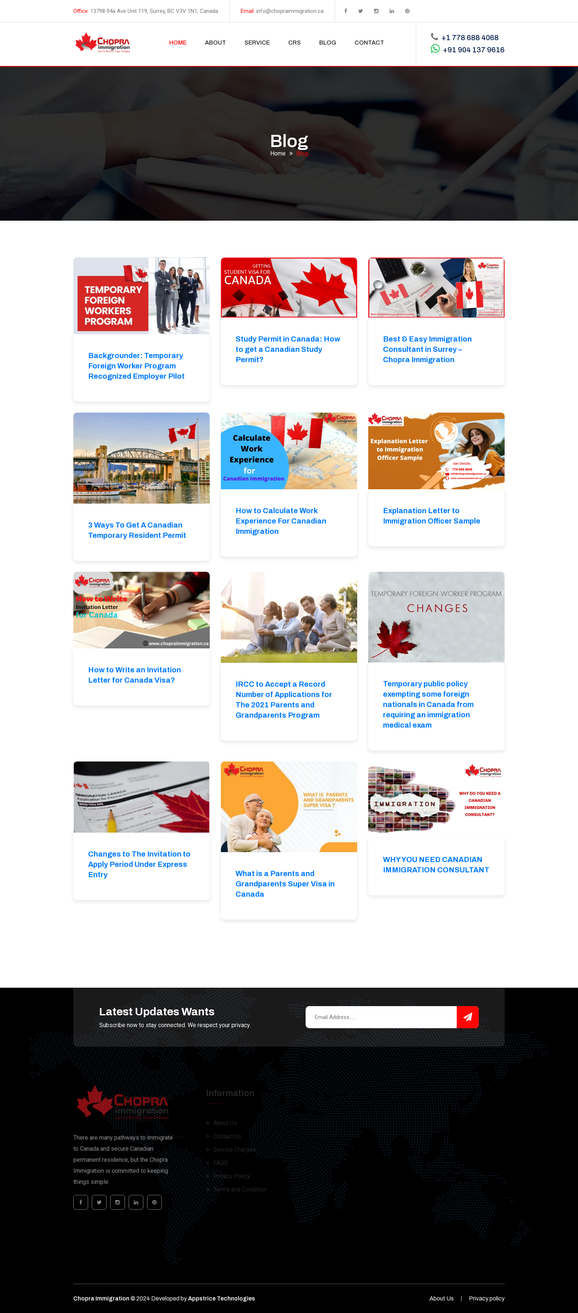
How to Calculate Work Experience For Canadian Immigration (281, 521)
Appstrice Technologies (221, 1298)
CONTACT (369, 42)
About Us (441, 1298)
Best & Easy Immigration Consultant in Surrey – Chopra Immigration (427, 349)
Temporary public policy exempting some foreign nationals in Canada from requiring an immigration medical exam (428, 704)
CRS (294, 42)
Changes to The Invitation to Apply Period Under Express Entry (139, 864)
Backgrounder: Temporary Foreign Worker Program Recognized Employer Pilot (136, 365)
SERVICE (257, 42)
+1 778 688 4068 (470, 38)
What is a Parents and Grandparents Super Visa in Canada (285, 883)
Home (278, 151)
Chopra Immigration (101, 1298)
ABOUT (215, 42)
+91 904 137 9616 (474, 50)
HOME (178, 42)
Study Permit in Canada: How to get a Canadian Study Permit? (288, 349)
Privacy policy (487, 1298)
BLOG (327, 42)
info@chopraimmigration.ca (290, 11)
